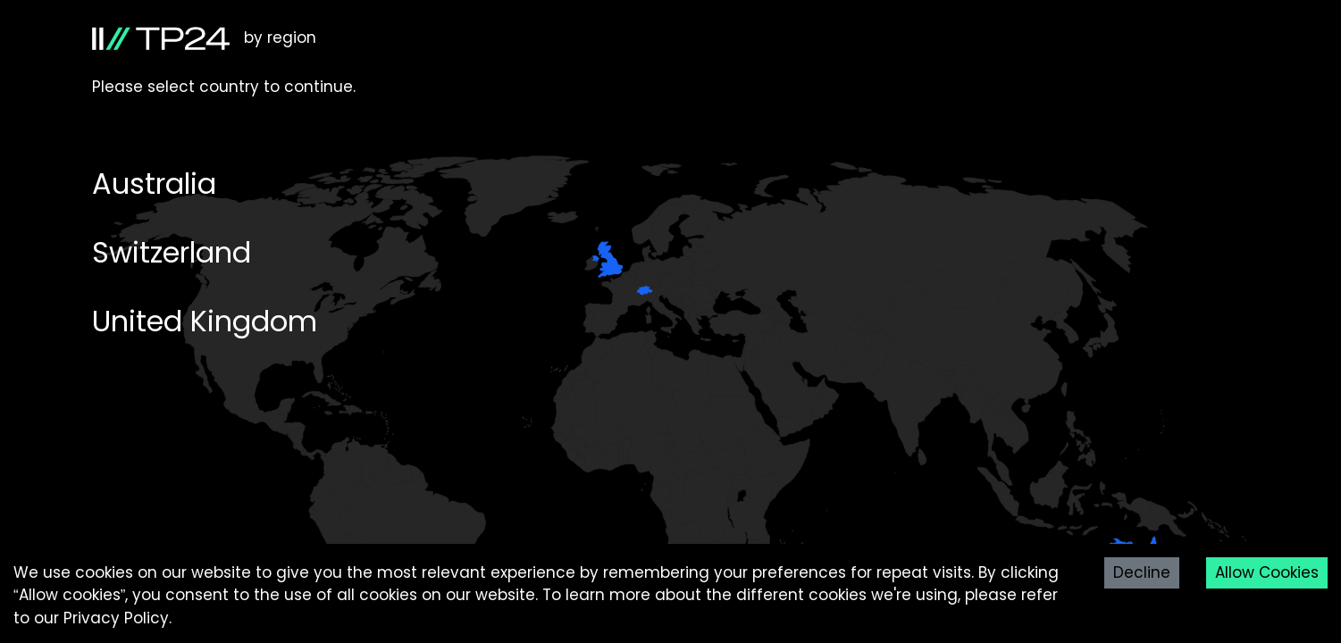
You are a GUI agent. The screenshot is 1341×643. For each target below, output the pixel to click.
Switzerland (171, 252)
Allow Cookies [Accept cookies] (1267, 572)
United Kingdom (204, 321)
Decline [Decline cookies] (1141, 572)
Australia (154, 183)
